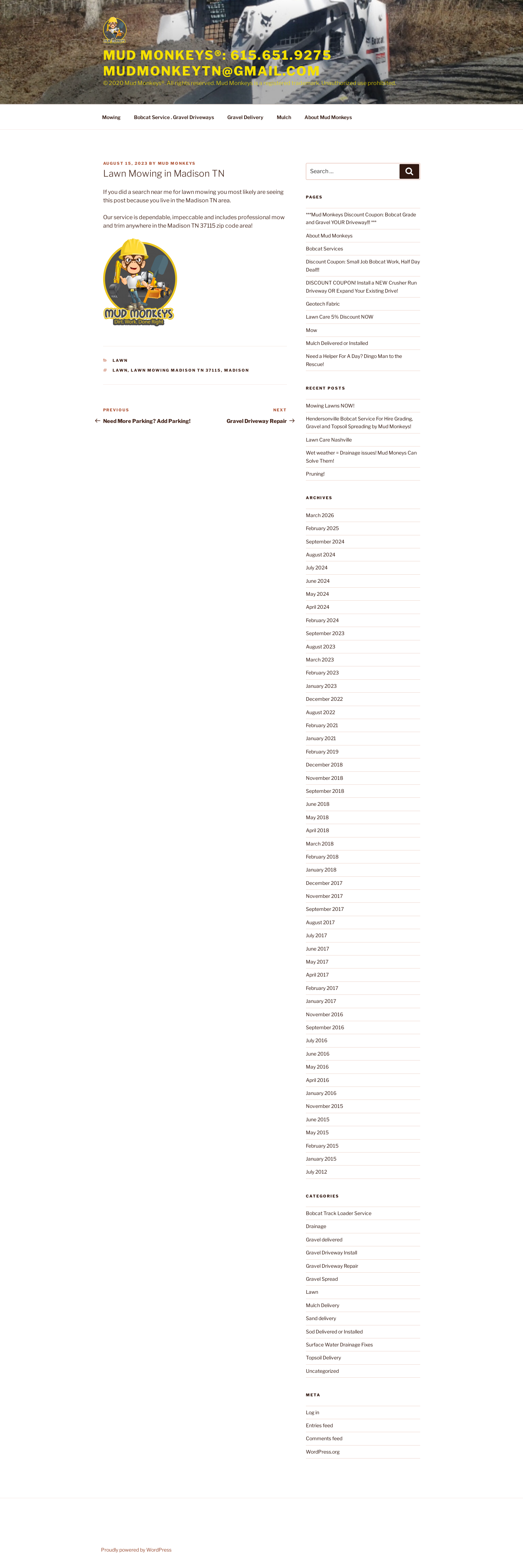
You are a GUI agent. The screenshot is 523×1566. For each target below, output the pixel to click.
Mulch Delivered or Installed (337, 343)
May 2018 (317, 817)
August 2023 (320, 647)
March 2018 (320, 844)
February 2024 (322, 620)
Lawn (120, 360)
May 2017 (317, 962)
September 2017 (325, 909)
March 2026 (320, 515)
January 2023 (321, 686)
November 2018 (324, 778)
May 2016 (317, 1067)
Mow (311, 330)
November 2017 (324, 896)
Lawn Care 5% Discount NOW (340, 317)
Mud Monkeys (177, 163)
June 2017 (317, 949)
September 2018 (325, 791)
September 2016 (325, 1027)
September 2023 (325, 633)
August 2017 (320, 922)
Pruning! (315, 474)
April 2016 (317, 1080)
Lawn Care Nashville (329, 440)
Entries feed (319, 1425)
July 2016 (316, 1040)
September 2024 (325, 541)
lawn (120, 370)
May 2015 (317, 1132)
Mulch (284, 117)
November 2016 (324, 1014)
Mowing (111, 117)
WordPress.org (323, 1452)
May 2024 (317, 594)
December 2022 (324, 699)
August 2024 (320, 554)
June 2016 (317, 1054)
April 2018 (317, 830)
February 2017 (322, 988)
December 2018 (324, 765)
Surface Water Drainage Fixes (339, 1345)
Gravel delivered (324, 1239)
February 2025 (322, 528)
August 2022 (320, 712)
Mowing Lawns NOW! (330, 406)
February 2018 (322, 857)
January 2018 (321, 870)
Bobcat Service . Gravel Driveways (174, 117)
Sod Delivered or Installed (334, 1332)
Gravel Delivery (245, 117)
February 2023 (322, 673)
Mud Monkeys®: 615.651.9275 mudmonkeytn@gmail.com (217, 63)
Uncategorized (322, 1371)
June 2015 (317, 1119)
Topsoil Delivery (323, 1358)
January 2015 (321, 1159)
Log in (312, 1412)
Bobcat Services (324, 249)
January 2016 (321, 1093)
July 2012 (316, 1172)
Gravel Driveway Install (331, 1252)
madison (236, 370)
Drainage (316, 1226)
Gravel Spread (322, 1279)
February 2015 (322, 1146)
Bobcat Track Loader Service (338, 1213)
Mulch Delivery (322, 1305)
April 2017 (317, 975)
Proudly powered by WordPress (136, 1550)
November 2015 (324, 1106)
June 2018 (317, 804)
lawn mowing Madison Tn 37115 (176, 370)
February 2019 (322, 752)
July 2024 (317, 567)
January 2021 (321, 738)
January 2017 (321, 1001)
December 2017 (324, 883)
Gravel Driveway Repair (332, 1266)
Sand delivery (321, 1318)
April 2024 (317, 607)
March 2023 (320, 660)
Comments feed (324, 1438)
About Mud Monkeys (328, 117)
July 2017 (316, 935)
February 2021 (322, 725)
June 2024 (318, 581)
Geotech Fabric (323, 304)
